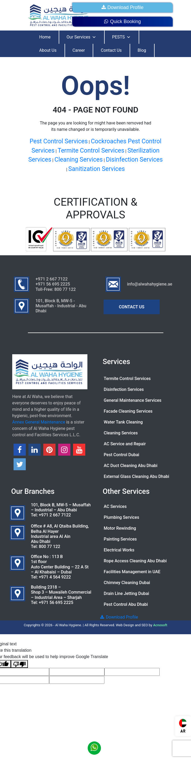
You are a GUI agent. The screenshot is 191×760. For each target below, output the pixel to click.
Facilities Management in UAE (132, 571)
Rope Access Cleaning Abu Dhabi (135, 560)
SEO (145, 625)
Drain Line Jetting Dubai (126, 593)
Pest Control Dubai (121, 454)
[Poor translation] (19, 664)
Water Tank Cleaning (123, 422)
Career (79, 50)
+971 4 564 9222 (55, 577)
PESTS (121, 37)
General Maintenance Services (133, 400)
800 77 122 (49, 546)
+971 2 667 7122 (55, 514)
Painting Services (120, 539)
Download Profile (122, 7)
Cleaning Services (78, 159)
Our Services (81, 37)
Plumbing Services (121, 517)
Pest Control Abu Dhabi (126, 604)
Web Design (125, 625)
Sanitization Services (96, 168)
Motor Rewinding (120, 528)
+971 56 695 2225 (56, 602)
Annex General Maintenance (38, 422)
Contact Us (111, 50)
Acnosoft (160, 625)
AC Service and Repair (125, 443)
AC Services (115, 506)
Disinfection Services (134, 159)
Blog (142, 50)
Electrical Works (119, 549)
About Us (48, 50)
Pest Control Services (58, 141)
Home (45, 37)
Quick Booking (122, 21)
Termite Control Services (91, 150)
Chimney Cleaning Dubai (127, 582)
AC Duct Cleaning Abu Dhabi (131, 465)
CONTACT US (131, 306)
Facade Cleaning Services (128, 411)
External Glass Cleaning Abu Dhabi (136, 476)
